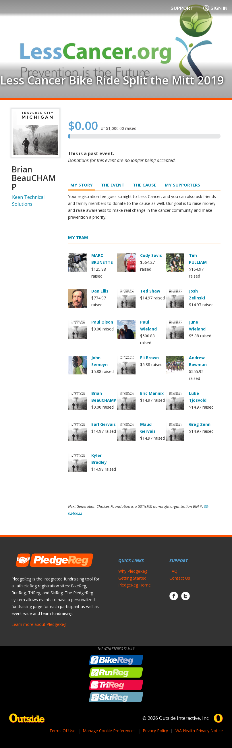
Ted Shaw (150, 291)
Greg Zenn (199, 424)
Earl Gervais (103, 424)
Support (182, 8)
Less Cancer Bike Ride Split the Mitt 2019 (112, 80)
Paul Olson (102, 322)
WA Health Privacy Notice (199, 730)
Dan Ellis (100, 291)
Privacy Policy (155, 730)
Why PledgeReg (132, 571)
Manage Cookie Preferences (109, 730)
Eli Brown (149, 357)
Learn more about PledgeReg (38, 624)
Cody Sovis (151, 255)
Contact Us (179, 578)
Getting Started (132, 578)
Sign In (215, 8)
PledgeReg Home (134, 585)
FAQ (173, 571)
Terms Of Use (62, 730)
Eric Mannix (152, 393)
